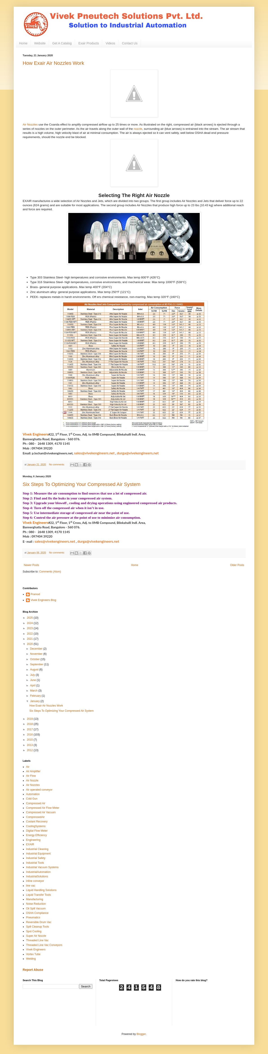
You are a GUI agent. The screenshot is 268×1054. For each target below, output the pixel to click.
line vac (30, 885)
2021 (30, 638)
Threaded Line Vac (37, 940)
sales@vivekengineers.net (94, 453)
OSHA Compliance (37, 913)
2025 (30, 617)
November (36, 653)
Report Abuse (33, 970)
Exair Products (88, 43)
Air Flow (31, 775)
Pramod (35, 594)
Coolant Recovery (36, 821)
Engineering (33, 839)
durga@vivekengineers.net (138, 453)
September (37, 664)
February (36, 695)
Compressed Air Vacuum (41, 812)
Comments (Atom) (50, 571)
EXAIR (30, 844)
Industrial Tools (35, 862)
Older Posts (237, 565)
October (35, 659)
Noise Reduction (36, 903)
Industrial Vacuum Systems (42, 867)
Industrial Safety (35, 858)
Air (27, 766)
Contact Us (129, 43)
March (34, 690)
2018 (30, 724)
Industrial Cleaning (37, 849)
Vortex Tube (33, 954)
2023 (30, 628)
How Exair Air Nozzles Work (53, 63)
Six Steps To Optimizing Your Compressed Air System (81, 484)
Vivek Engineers (36, 949)
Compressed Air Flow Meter (42, 807)
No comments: (57, 464)
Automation (33, 794)
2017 (30, 729)
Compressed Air (35, 803)
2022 (30, 633)
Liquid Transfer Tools (38, 894)
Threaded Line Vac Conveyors (44, 945)
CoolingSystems (36, 826)
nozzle (138, 128)
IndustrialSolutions (37, 876)
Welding (31, 958)
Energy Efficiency (36, 835)
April (33, 685)
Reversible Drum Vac (38, 922)
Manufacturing (34, 899)
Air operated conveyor (39, 789)
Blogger (141, 1034)
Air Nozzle (32, 780)
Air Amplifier (33, 771)
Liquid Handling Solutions (41, 890)
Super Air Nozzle (36, 935)
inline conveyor (35, 881)
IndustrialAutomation (38, 872)
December (36, 648)
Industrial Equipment (38, 853)
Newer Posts (31, 565)
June (33, 680)
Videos (110, 43)
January (35, 701)
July (33, 675)
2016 (30, 734)
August (34, 669)
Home (23, 43)
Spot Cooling (34, 931)
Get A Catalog (62, 43)
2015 (30, 739)
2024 (30, 623)
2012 (30, 750)
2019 (30, 718)
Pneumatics (33, 917)
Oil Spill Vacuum (36, 908)
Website (39, 43)
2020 (30, 644)
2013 (30, 745)
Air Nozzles (30, 124)
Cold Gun (32, 798)
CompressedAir (35, 817)
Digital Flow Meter (37, 830)
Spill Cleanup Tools (37, 926)
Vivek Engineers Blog (43, 600)
